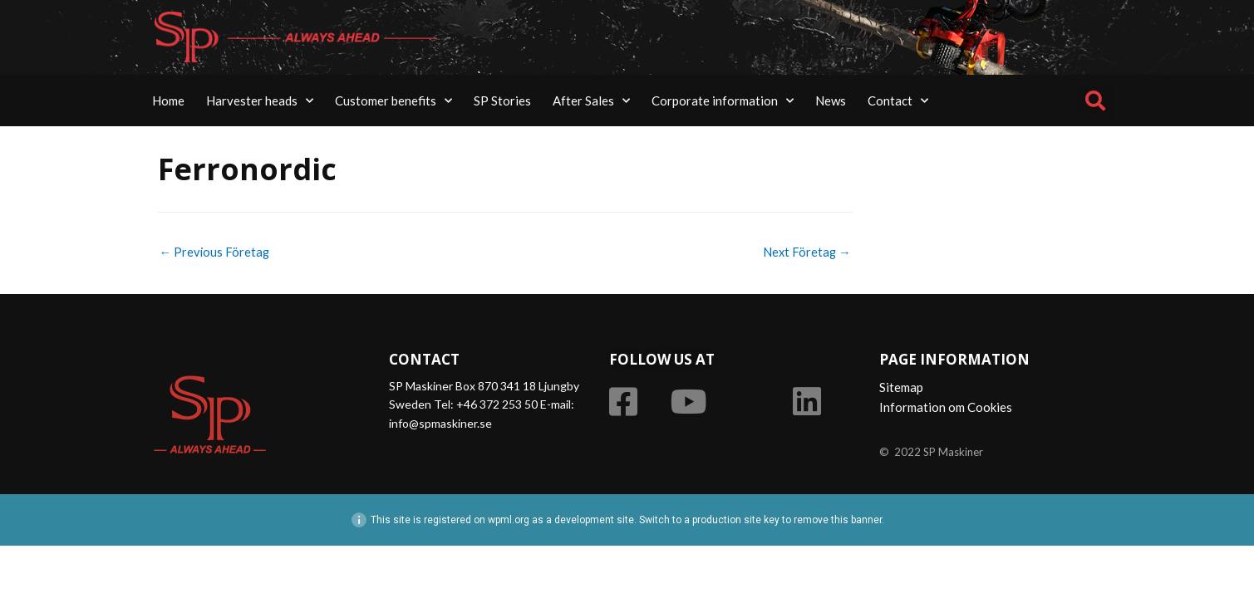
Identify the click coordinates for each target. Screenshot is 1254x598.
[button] (1095, 100)
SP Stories (502, 100)
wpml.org (508, 521)
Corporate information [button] (723, 101)
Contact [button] (898, 101)
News (830, 100)
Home (168, 100)
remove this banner (838, 521)
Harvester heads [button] (259, 101)
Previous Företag (216, 251)
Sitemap (901, 387)
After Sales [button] (591, 101)
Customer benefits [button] (393, 101)
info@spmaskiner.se (440, 423)
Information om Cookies (945, 407)
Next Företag (806, 251)
